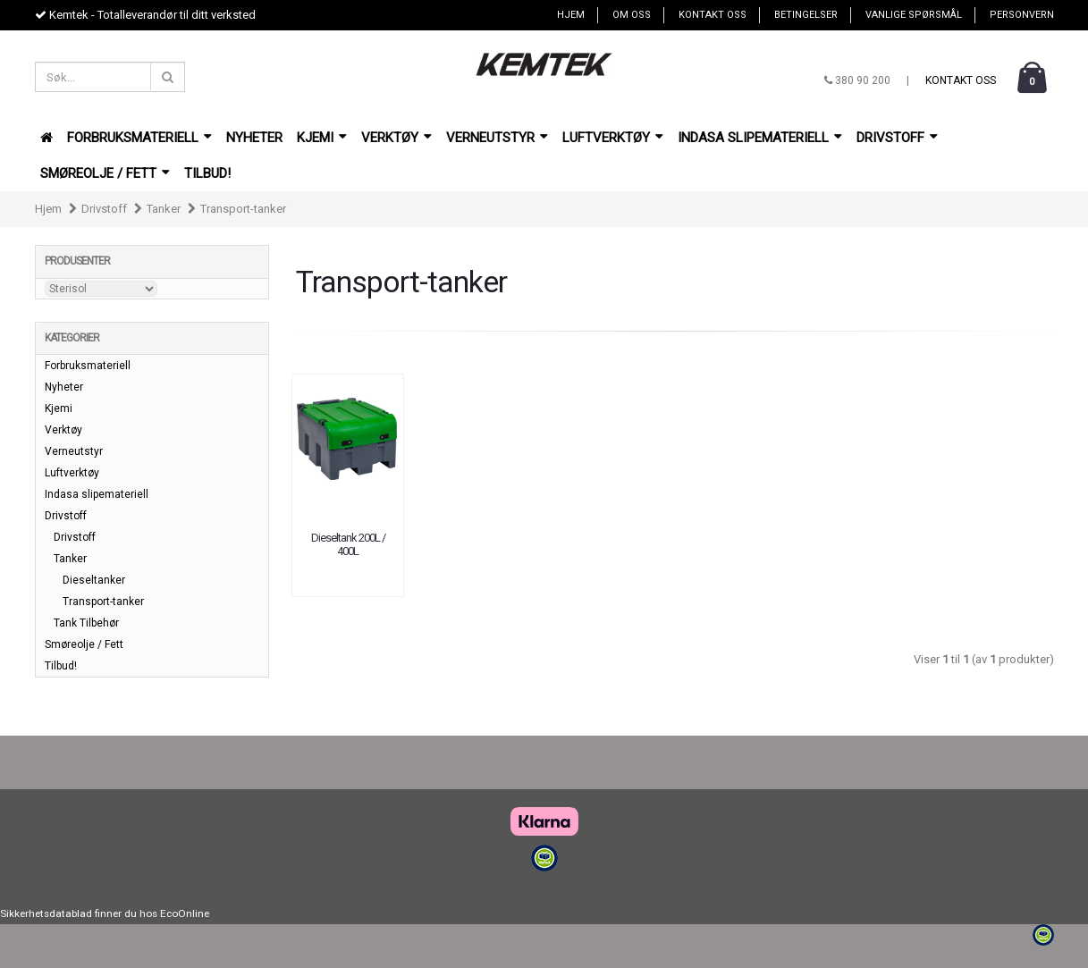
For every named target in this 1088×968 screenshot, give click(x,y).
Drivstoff (897, 138)
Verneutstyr (497, 138)
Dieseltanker (94, 580)
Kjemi (322, 138)
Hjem (571, 15)
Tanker (164, 208)
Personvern (1022, 15)
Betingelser (806, 15)
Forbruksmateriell (139, 138)
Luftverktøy (612, 138)
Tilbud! (207, 173)
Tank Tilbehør (86, 623)
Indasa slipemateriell (760, 138)
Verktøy (396, 138)
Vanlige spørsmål (913, 15)
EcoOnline (184, 913)
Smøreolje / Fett (105, 173)
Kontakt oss (712, 15)
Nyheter (254, 138)
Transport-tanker (243, 208)
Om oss (631, 15)
